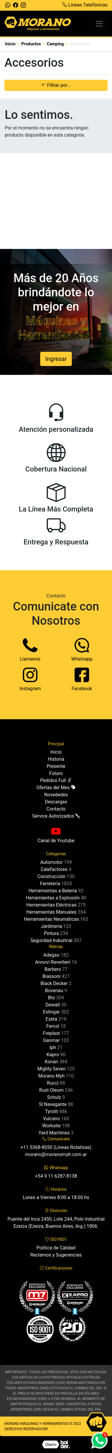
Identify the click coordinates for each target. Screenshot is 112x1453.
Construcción (52, 876)
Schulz (54, 1097)
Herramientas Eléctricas (51, 905)
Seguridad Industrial (51, 940)
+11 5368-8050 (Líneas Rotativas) (56, 1147)
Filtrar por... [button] (56, 85)
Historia (56, 759)
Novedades (56, 794)
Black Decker (54, 983)
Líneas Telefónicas (85, 5)
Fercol (52, 1026)
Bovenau (54, 990)
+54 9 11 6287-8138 (56, 1176)
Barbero (53, 969)
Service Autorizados (56, 816)
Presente (56, 766)
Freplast (51, 1033)
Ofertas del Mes (56, 787)
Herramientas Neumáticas (51, 919)
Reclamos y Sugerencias (56, 1255)
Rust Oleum (51, 1090)
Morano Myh (51, 1076)
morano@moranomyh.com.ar (56, 1154)
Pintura (51, 933)
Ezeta (51, 1019)
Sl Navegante (53, 1104)
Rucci (53, 1083)
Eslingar (51, 1012)
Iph (52, 1047)
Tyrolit (51, 1111)
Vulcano (51, 1118)
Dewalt (53, 1005)
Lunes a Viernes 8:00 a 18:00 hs (56, 1197)
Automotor (51, 862)
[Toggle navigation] (99, 24)
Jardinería (51, 926)
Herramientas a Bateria (53, 890)
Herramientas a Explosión (52, 898)
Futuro (56, 773)
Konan (51, 1061)
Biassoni (52, 976)
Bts (51, 997)
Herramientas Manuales (51, 912)
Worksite (51, 1125)
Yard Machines (53, 1133)
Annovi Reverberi (52, 962)
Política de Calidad (55, 1248)
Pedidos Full (56, 780)
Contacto (56, 809)
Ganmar (51, 1040)
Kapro (52, 1054)
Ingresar (56, 358)
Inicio (10, 44)
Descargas (56, 802)
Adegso (51, 955)
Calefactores (54, 869)
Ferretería (50, 883)
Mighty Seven (51, 1069)
